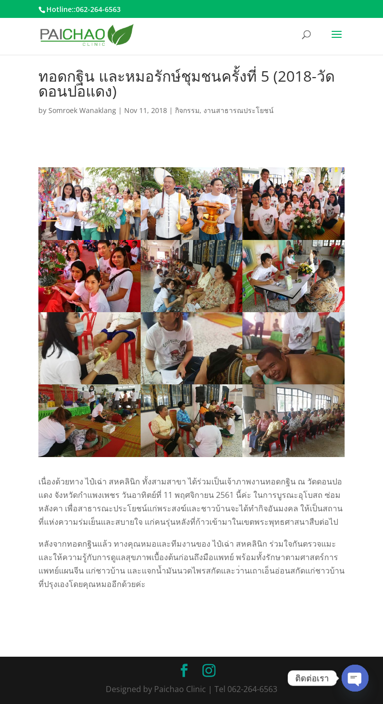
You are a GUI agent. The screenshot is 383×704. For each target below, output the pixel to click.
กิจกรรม (187, 110)
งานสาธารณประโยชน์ (238, 110)
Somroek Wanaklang (82, 110)
